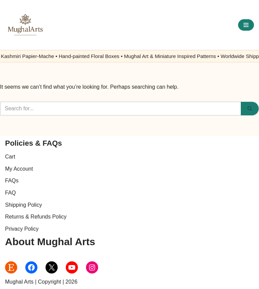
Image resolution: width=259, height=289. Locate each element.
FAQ (10, 193)
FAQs (12, 180)
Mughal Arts (19, 282)
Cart (10, 157)
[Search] (120, 109)
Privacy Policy (22, 229)
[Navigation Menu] (246, 25)
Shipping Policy (23, 205)
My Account (19, 169)
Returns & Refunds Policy (35, 217)
